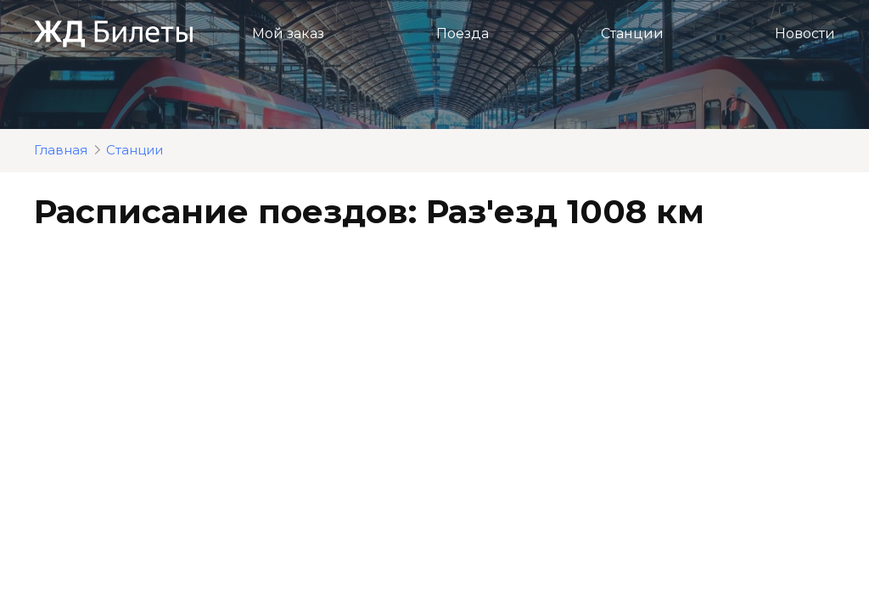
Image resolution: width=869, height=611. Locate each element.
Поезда (462, 33)
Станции (632, 33)
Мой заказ (288, 33)
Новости (805, 33)
